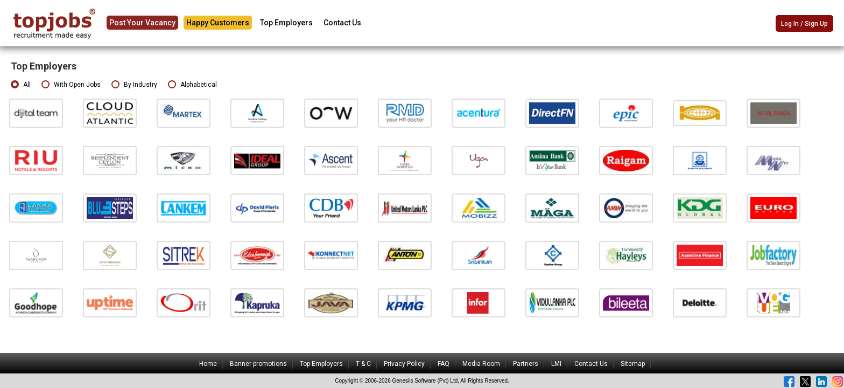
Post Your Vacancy (142, 22)
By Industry (134, 84)
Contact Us (342, 22)
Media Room (481, 364)
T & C (363, 364)
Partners (525, 364)
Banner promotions (258, 364)
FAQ (443, 364)
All (21, 84)
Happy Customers (217, 22)
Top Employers (286, 22)
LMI (556, 364)
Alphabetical (192, 84)
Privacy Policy (404, 364)
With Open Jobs (71, 84)
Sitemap (633, 364)
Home (208, 364)
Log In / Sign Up (804, 23)
